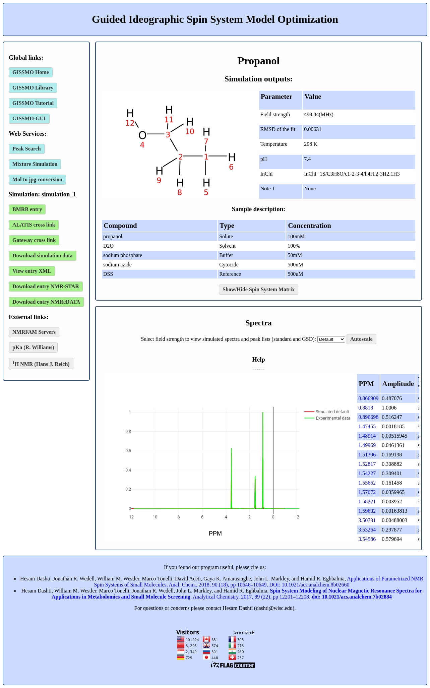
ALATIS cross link (33, 225)
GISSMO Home (30, 72)
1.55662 (367, 483)
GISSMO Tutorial (33, 103)
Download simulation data (42, 255)
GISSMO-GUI (29, 118)
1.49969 (367, 445)
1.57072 (367, 492)
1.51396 (367, 454)
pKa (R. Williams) (33, 347)
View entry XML (31, 271)
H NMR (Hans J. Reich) (41, 363)
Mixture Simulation (34, 164)
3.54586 (367, 539)
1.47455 (367, 426)
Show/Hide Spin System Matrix (259, 289)
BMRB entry (27, 209)
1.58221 (367, 501)
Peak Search (26, 148)
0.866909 (368, 398)
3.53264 (367, 530)
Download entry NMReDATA (46, 302)
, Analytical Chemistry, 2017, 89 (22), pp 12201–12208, (237, 594)
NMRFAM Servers (34, 332)
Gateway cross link (34, 240)
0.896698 (368, 417)
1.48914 (367, 436)
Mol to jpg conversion (37, 179)
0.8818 (365, 408)
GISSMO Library (32, 87)
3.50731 (367, 520)
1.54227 (367, 473)
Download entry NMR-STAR (45, 286)
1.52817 (367, 464)
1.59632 (367, 511)
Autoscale (361, 339)
